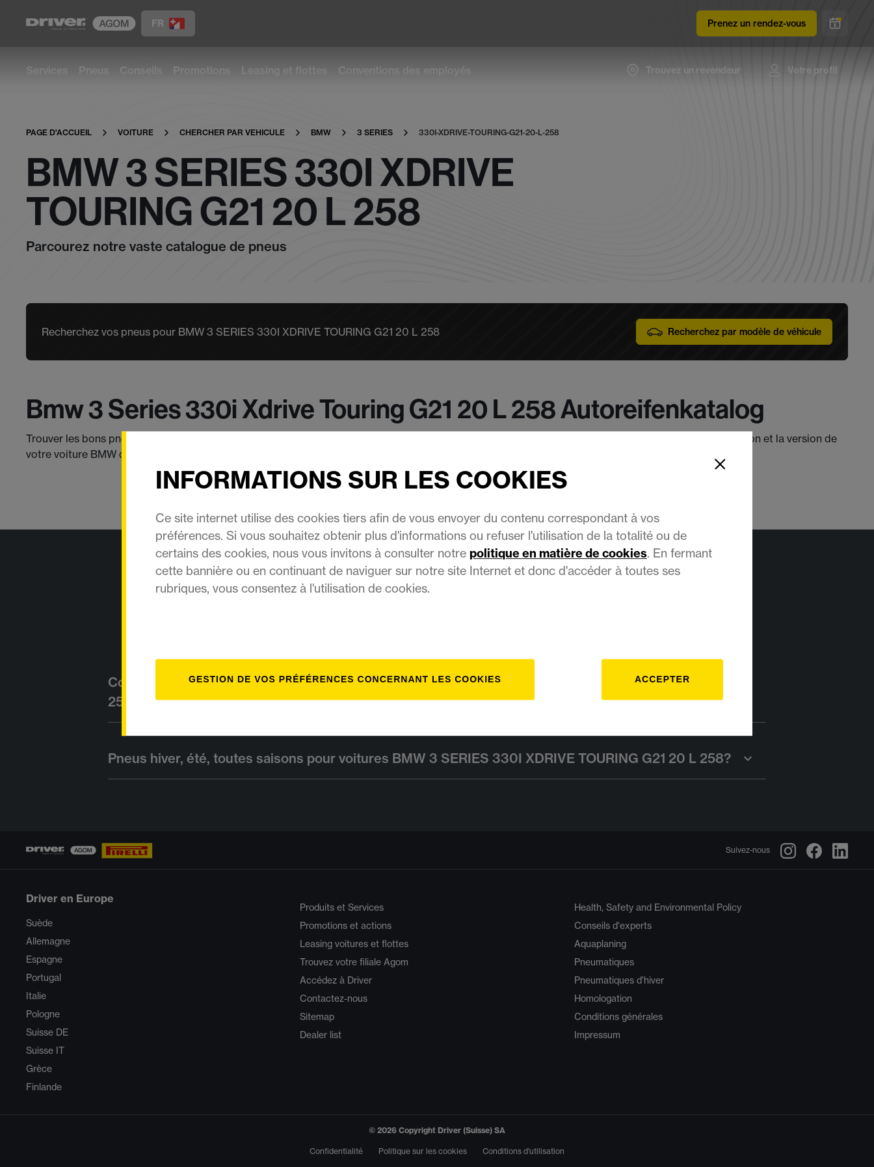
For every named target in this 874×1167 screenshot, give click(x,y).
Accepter (662, 679)
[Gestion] (345, 679)
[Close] (720, 464)
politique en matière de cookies (558, 553)
